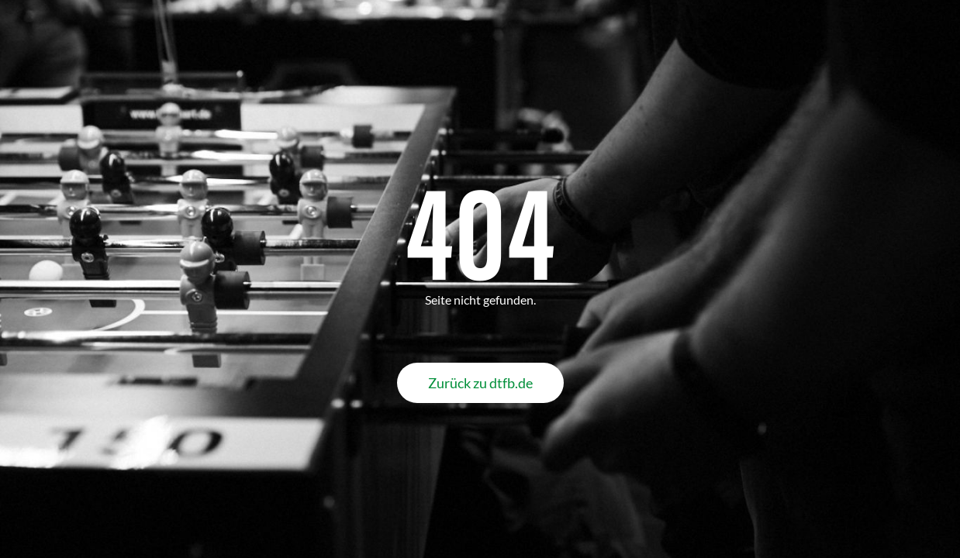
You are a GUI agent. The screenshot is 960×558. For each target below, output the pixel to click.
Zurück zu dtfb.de (480, 382)
